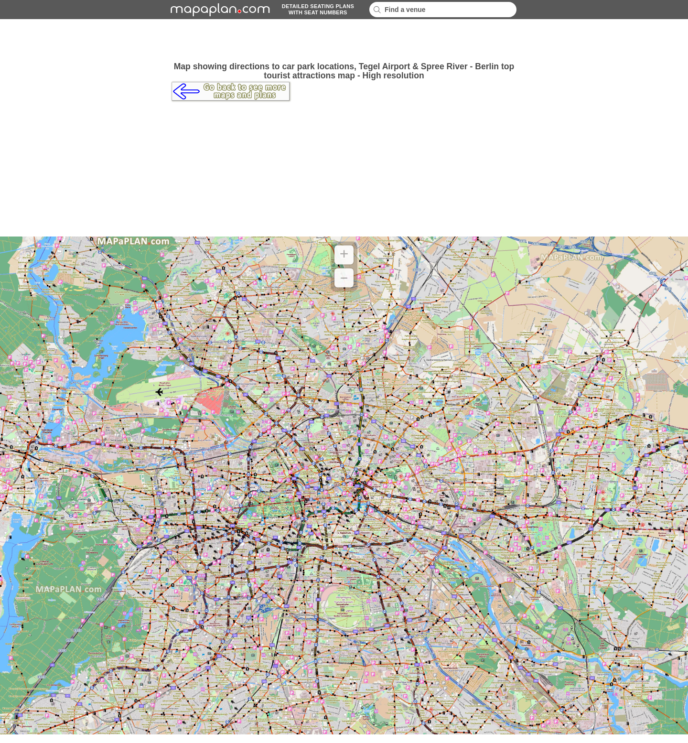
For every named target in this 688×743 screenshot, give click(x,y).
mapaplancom (219, 9)
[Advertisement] (344, 40)
